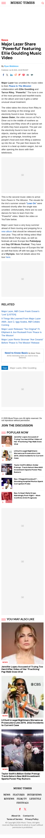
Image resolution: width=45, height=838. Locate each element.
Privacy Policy (31, 819)
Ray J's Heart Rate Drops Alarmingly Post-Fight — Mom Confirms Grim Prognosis (27, 495)
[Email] (28, 75)
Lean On (31, 203)
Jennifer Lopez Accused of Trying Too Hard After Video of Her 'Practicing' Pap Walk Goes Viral (28, 440)
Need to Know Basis (16, 353)
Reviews (9, 798)
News (4, 40)
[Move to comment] (32, 75)
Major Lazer (15, 368)
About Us (15, 815)
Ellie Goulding (29, 368)
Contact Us (28, 815)
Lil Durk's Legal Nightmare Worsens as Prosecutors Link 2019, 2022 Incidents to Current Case (28, 454)
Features (18, 794)
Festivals (22, 802)
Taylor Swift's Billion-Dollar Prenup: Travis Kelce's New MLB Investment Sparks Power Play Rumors (28, 468)
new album (6, 231)
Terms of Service (15, 819)
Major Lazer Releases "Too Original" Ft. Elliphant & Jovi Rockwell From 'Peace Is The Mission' (21, 332)
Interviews (34, 794)
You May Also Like (20, 619)
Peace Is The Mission (20, 86)
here (8, 257)
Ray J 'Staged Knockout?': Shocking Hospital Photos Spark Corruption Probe (28, 481)
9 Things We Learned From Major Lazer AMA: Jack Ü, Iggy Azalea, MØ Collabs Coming (21, 321)
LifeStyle (35, 798)
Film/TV (22, 798)
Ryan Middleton (11, 66)
